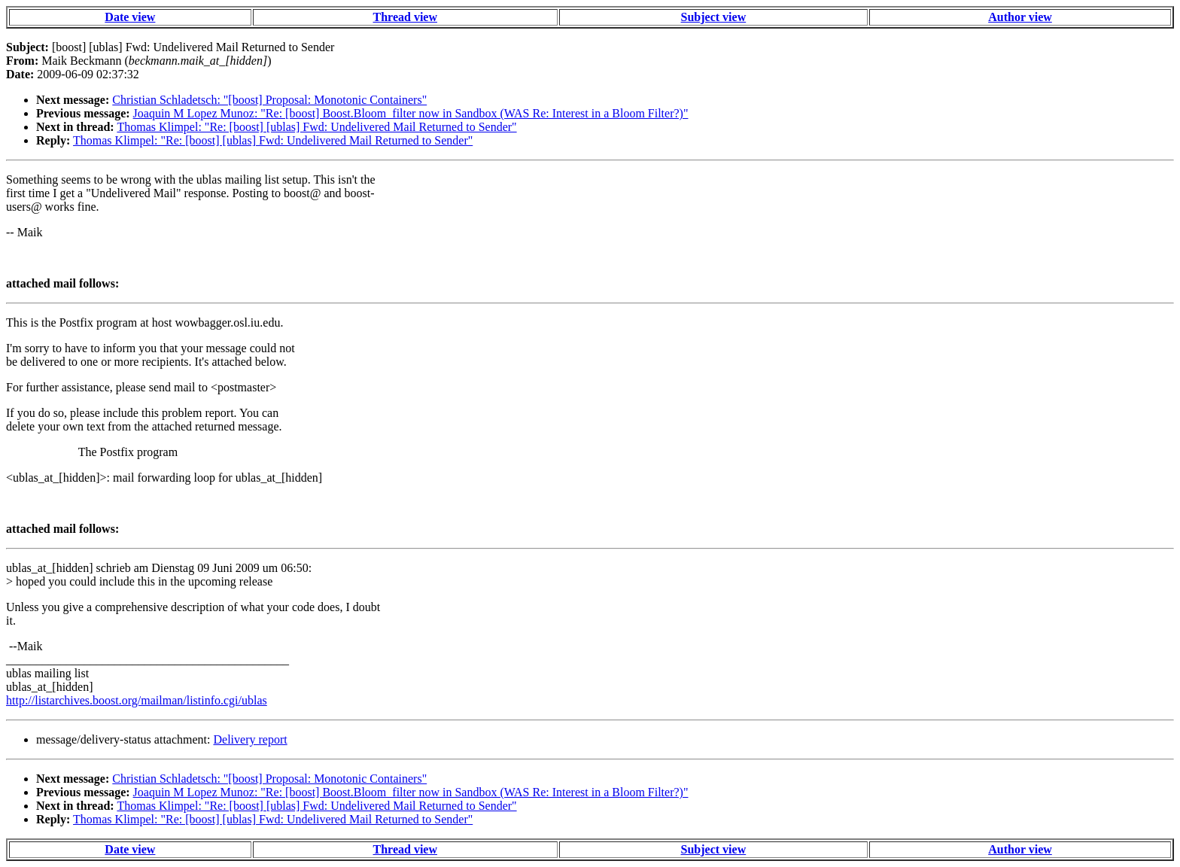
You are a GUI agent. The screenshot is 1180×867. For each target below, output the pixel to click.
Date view (130, 17)
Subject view (714, 17)
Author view (1020, 17)
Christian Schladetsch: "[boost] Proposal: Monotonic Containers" (269, 99)
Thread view (405, 17)
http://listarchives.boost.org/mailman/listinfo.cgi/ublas (136, 700)
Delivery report (250, 739)
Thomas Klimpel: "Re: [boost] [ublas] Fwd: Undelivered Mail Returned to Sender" (316, 126)
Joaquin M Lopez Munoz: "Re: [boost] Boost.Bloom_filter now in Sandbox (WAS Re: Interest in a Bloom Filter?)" (411, 113)
